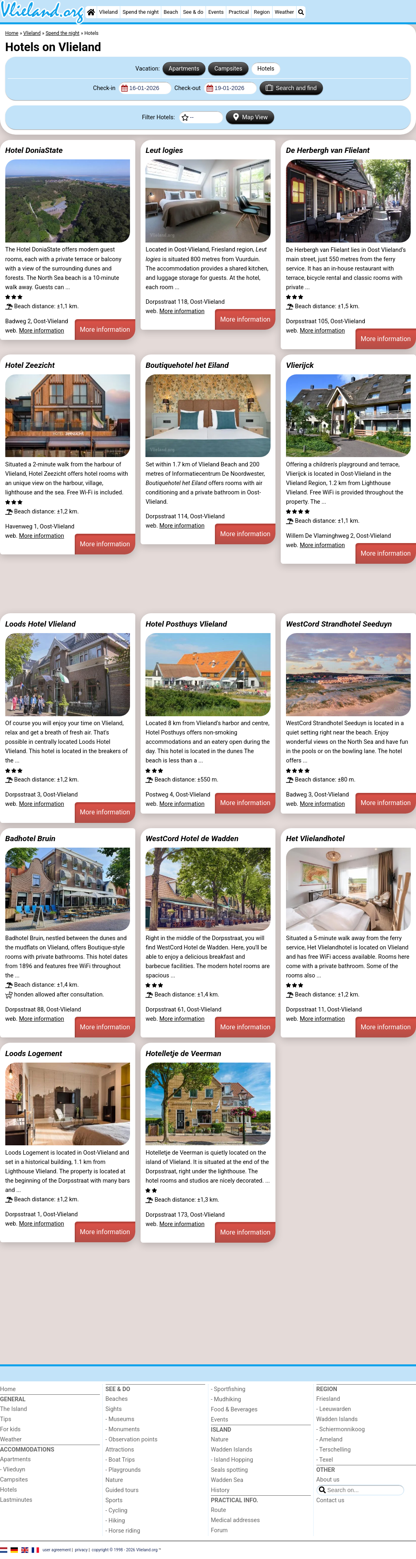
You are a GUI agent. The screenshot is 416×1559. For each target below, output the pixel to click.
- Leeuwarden (333, 1409)
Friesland (328, 1399)
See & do (193, 12)
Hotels (266, 68)
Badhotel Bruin (30, 838)
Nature (114, 1480)
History (220, 1490)
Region (262, 12)
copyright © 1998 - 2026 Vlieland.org (125, 1550)
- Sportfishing (228, 1389)
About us (328, 1479)
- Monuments (123, 1429)
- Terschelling (333, 1449)
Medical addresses (235, 1520)
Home (8, 1389)
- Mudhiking (226, 1399)
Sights (114, 1409)
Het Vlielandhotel (315, 838)
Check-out (188, 88)
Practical (239, 12)
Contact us (330, 1500)
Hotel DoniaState (34, 150)
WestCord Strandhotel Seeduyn (339, 624)
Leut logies (164, 150)
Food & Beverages (234, 1409)
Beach (171, 12)
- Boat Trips (120, 1459)
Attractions (120, 1449)
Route (218, 1510)
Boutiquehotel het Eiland (187, 365)
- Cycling (117, 1510)
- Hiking (115, 1520)
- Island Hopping (232, 1459)
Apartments (184, 68)
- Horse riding (123, 1530)
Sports (114, 1500)
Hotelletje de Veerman (183, 1053)
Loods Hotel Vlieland (40, 624)
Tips (5, 1419)
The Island (13, 1409)
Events (216, 12)
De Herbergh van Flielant (328, 150)
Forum (219, 1530)
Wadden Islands (231, 1449)
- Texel (324, 1459)
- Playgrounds (123, 1470)
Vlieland (108, 12)
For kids (10, 1429)
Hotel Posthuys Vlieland (186, 624)
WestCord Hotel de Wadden (191, 838)
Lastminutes (16, 1500)
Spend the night (141, 12)
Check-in (105, 88)
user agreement (57, 1550)
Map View (250, 117)
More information (41, 330)
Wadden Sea (227, 1480)
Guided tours (122, 1490)
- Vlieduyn (12, 1469)
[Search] (301, 12)
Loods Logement (33, 1053)
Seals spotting (229, 1470)
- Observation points (132, 1439)
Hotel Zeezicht (30, 365)
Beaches (117, 1399)
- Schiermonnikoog (340, 1429)
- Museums (120, 1419)
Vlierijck (300, 365)
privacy (81, 1550)
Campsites (228, 68)
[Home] (91, 12)
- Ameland (329, 1439)
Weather (284, 12)
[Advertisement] (208, 587)
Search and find (291, 87)
